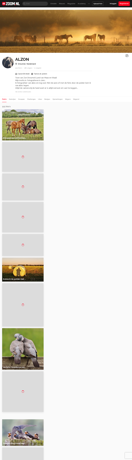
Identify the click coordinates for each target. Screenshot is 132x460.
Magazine (71, 4)
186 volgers (28, 68)
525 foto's (18, 68)
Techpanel (89, 458)
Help (107, 448)
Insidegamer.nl (105, 458)
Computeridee (22, 458)
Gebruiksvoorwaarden (113, 441)
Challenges (31, 99)
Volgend (76, 99)
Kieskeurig (12, 458)
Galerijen (12, 99)
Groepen (21, 99)
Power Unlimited (116, 458)
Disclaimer (109, 437)
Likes (40, 99)
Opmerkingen (57, 99)
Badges (47, 99)
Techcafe (65, 458)
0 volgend (37, 68)
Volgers (68, 99)
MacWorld (72, 458)
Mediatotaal (57, 458)
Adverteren (110, 434)
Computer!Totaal (37, 458)
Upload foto (97, 3)
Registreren (124, 3)
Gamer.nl (97, 458)
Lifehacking (81, 458)
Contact (108, 452)
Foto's (4, 99)
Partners (109, 444)
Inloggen (113, 3)
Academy (82, 4)
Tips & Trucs (48, 458)
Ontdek (53, 4)
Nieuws (62, 4)
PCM (29, 458)
